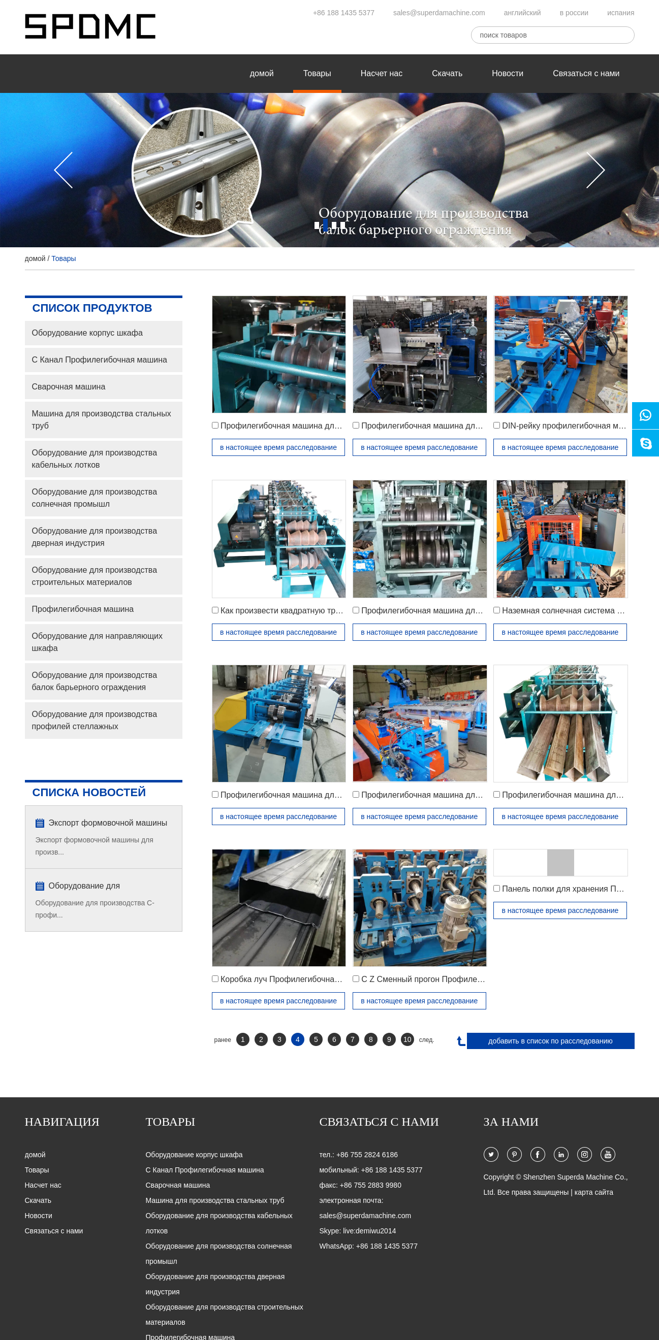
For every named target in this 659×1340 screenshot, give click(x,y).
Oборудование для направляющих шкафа (97, 642)
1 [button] (317, 225)
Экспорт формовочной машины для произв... (94, 846)
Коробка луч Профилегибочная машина (296, 979)
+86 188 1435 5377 (343, 13)
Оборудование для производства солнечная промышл (95, 497)
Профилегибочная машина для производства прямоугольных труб (346, 425)
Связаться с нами (586, 73)
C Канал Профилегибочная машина (99, 359)
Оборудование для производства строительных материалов (95, 576)
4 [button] (342, 225)
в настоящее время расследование (278, 447)
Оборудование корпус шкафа (87, 333)
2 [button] (325, 225)
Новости (507, 73)
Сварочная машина (69, 386)
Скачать (447, 73)
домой (262, 73)
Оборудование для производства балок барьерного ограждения (95, 681)
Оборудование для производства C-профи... (95, 909)
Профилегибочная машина (83, 609)
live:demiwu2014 (369, 1231)
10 (407, 1039)
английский (522, 13)
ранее (222, 1039)
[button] (63, 170)
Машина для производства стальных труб (101, 419)
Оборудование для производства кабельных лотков (95, 458)
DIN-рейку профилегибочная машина (572, 425)
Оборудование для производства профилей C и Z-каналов (107, 886)
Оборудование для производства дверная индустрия (95, 537)
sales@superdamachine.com (439, 13)
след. (426, 1039)
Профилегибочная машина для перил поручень (451, 610)
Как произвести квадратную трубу (284, 610)
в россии (574, 13)
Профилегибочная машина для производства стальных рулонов (342, 795)
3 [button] (334, 225)
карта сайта (594, 1192)
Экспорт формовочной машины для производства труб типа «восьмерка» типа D (108, 824)
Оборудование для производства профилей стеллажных (95, 720)
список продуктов (92, 308)
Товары (317, 73)
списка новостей (89, 792)
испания (620, 13)
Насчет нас (381, 73)
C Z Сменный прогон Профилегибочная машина (452, 979)
